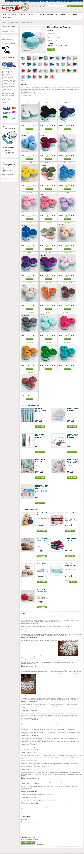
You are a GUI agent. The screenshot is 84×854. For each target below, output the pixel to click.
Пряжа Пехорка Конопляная (42, 539)
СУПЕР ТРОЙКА (7, 17)
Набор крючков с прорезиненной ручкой (41, 486)
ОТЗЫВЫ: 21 (25, 614)
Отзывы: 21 (51, 30)
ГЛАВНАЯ (8, 1)
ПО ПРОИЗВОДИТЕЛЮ (9, 14)
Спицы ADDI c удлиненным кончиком (72, 435)
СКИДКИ (33, 1)
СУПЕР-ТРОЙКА (40, 1)
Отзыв (22, 830)
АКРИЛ (42, 14)
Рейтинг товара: (24, 617)
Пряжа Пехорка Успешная (70, 539)
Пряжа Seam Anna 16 (43, 513)
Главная (3, 22)
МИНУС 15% (49, 1)
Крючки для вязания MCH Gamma (40, 435)
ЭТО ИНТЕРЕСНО (57, 1)
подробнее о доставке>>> (8, 174)
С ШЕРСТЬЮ (22, 14)
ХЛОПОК (17, 22)
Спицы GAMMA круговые (73, 409)
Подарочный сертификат (40, 460)
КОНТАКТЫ (66, 1)
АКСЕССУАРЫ (73, 14)
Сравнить (23, 80)
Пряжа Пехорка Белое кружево (70, 564)
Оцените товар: (50, 33)
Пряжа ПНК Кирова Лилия (42, 590)
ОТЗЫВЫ (27, 1)
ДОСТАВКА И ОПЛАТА (18, 1)
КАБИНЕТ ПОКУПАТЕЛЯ (76, 1)
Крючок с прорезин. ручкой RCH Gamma (41, 410)
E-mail (22, 825)
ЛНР (13, 81)
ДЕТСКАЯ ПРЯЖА (52, 14)
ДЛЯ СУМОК (63, 14)
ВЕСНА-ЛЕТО (33, 14)
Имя (21, 821)
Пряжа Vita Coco (71, 513)
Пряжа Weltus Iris (43, 564)
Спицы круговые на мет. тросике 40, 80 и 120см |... (73, 461)
